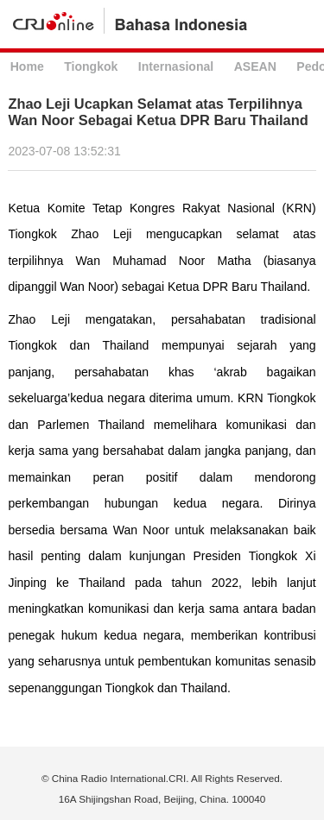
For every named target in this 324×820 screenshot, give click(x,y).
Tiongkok (91, 66)
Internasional (175, 66)
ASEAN (255, 66)
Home (27, 66)
